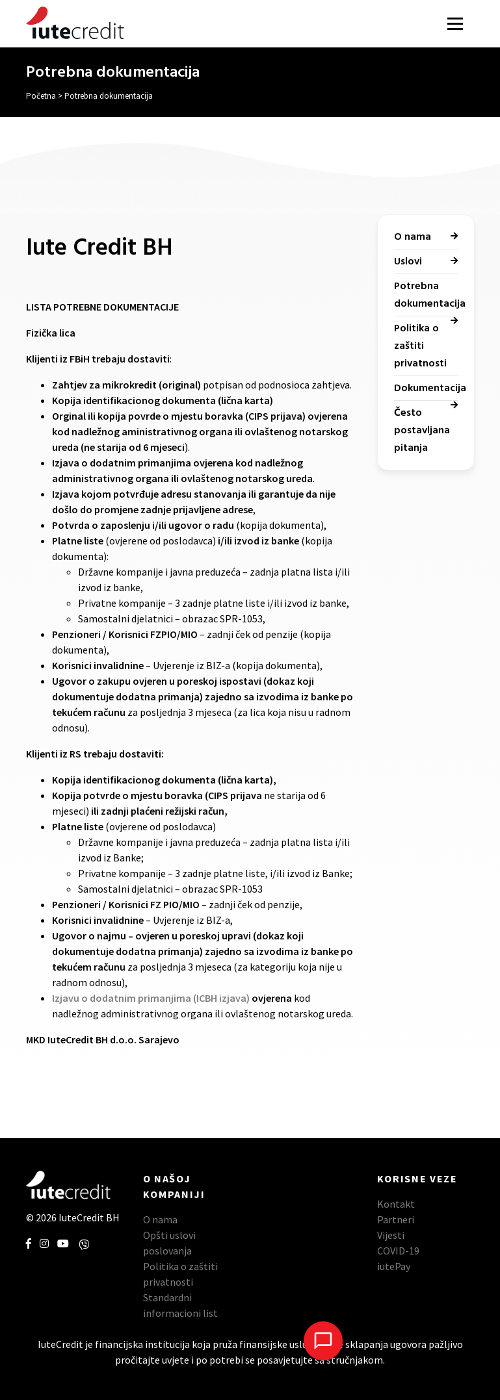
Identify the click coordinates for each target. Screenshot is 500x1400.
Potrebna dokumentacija (430, 295)
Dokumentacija (430, 388)
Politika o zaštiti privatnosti (420, 346)
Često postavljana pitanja (422, 431)
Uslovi (408, 261)
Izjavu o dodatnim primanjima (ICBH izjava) (151, 997)
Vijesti (390, 1234)
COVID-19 (398, 1250)
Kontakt (396, 1203)
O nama (412, 237)
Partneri (395, 1219)
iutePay (393, 1266)
